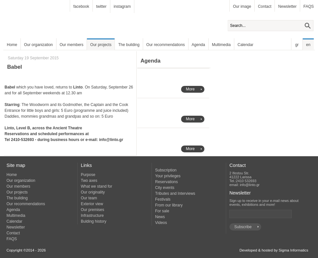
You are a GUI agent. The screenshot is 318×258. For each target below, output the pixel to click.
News (160, 217)
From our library (169, 205)
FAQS (308, 6)
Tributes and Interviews (175, 193)
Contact (264, 6)
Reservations (166, 182)
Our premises (92, 209)
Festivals (162, 199)
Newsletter (287, 6)
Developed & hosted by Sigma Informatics (273, 250)
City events (164, 187)
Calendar (245, 44)
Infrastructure (92, 215)
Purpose (88, 174)
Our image (242, 6)
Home (12, 44)
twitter (101, 6)
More (190, 89)
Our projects (100, 44)
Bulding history (93, 221)
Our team (89, 198)
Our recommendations (165, 44)
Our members (71, 44)
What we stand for (96, 186)
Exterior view (92, 204)
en (308, 44)
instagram (122, 6)
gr (297, 44)
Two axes (89, 180)
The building (128, 44)
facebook (81, 6)
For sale (162, 211)
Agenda (198, 44)
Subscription (166, 170)
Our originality (93, 192)
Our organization (38, 44)
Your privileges (167, 176)
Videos (161, 222)
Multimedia (221, 44)
